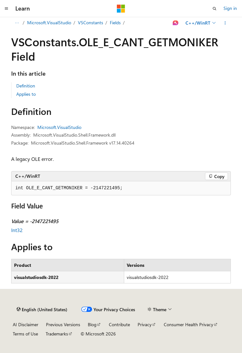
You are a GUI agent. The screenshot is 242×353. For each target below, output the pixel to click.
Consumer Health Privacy (188, 324)
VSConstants (90, 22)
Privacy (145, 324)
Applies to (26, 94)
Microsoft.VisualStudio (49, 22)
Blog (92, 324)
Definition (25, 86)
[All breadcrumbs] (16, 23)
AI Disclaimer (25, 324)
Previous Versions (63, 324)
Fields (115, 22)
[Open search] (214, 8)
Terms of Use (25, 334)
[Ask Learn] (176, 23)
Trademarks (57, 334)
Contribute (119, 324)
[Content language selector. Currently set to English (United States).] (42, 309)
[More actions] (225, 23)
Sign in (230, 8)
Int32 (17, 230)
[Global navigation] (6, 8)
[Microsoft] (121, 8)
